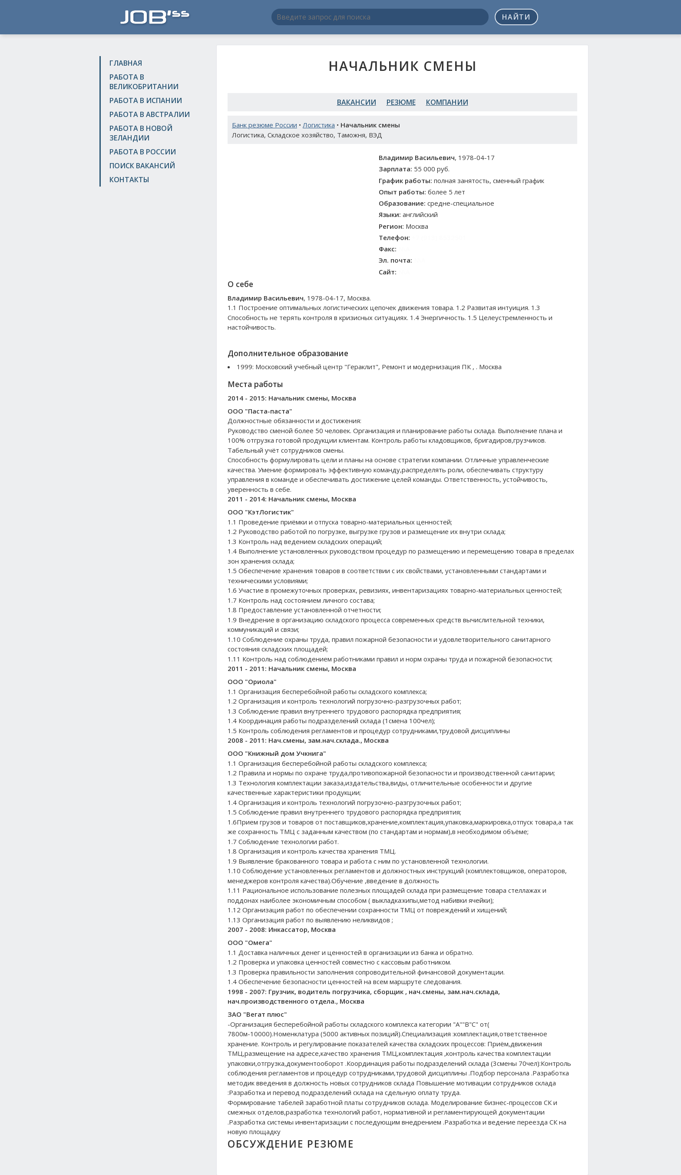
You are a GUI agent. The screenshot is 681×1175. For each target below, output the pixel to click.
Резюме (401, 102)
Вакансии (356, 102)
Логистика (319, 124)
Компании (447, 102)
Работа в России (142, 152)
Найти (516, 17)
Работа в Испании (145, 100)
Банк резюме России (264, 124)
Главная (125, 63)
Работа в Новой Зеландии (140, 133)
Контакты (129, 179)
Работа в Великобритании (144, 81)
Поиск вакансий (142, 165)
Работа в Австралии (149, 114)
